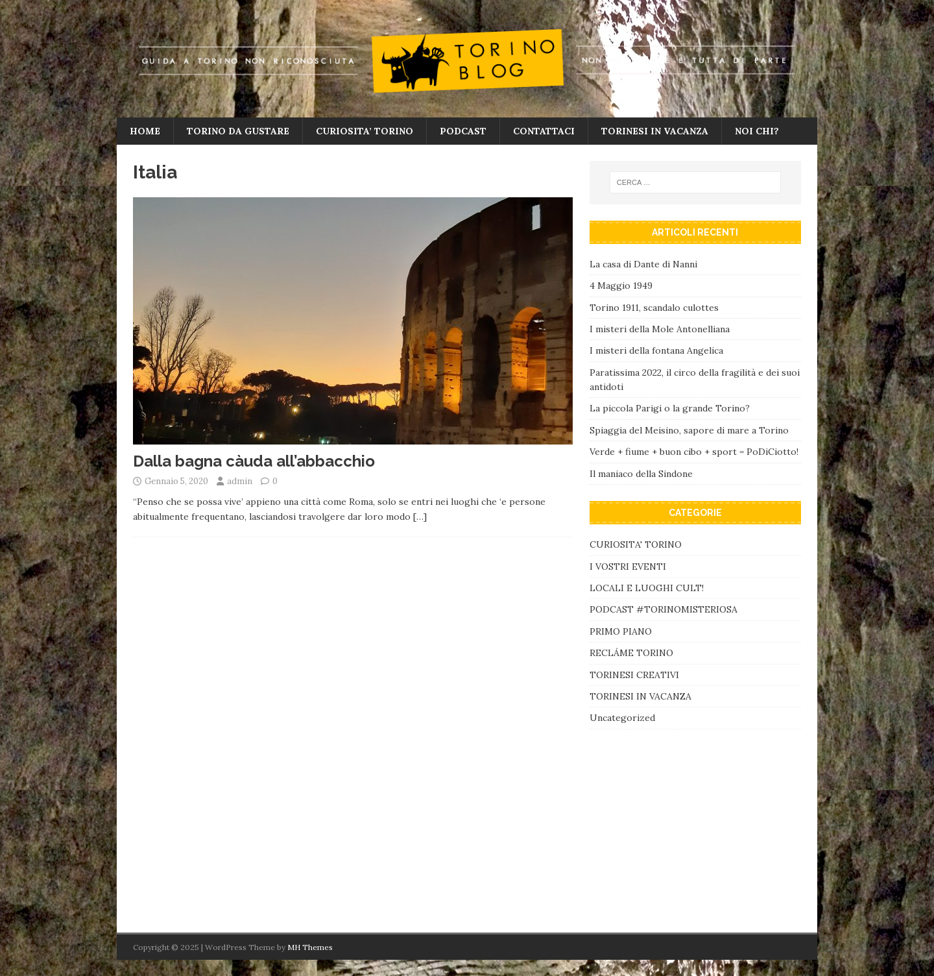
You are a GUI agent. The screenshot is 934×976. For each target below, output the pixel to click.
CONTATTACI (544, 131)
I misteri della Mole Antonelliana (660, 329)
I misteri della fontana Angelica (656, 350)
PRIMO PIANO (621, 631)
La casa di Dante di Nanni (643, 264)
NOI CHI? (757, 131)
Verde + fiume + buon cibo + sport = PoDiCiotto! (694, 452)
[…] (420, 516)
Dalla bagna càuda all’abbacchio (254, 461)
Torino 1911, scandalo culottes (654, 307)
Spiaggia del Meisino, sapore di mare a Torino (690, 430)
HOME (145, 131)
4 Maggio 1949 (621, 285)
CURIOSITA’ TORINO (364, 131)
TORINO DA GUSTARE (238, 131)
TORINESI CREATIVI (634, 675)
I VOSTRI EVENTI (628, 566)
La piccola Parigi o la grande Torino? (670, 408)
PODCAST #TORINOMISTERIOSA (663, 609)
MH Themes (310, 947)
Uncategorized (622, 718)
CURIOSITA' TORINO (636, 544)
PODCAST (463, 131)
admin (239, 481)
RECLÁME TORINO (631, 653)
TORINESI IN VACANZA (654, 131)
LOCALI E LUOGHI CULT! (647, 588)
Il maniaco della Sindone (641, 474)
